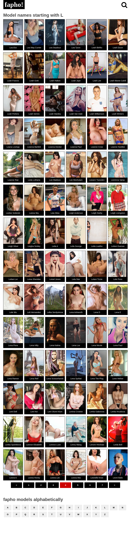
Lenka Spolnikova (13, 445)
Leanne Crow (97, 147)
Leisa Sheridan (34, 279)
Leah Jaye (76, 81)
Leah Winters (118, 114)
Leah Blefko (97, 47)
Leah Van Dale (76, 114)
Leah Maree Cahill (118, 81)
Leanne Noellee (118, 147)
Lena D (97, 312)
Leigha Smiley (34, 246)
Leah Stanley (55, 114)
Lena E (118, 312)
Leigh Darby (96, 213)
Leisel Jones (55, 279)
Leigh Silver (13, 246)
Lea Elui (13, 47)
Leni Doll (13, 412)
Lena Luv (76, 345)
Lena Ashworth (76, 312)
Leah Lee (97, 81)
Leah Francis (13, 81)
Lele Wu (13, 312)
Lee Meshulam (76, 180)
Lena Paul (117, 345)
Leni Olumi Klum (55, 412)
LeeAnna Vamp (118, 180)
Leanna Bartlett (34, 147)
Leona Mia (76, 478)
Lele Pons (117, 279)
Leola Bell (117, 445)
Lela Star (76, 279)
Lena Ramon (13, 378)
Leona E (13, 478)
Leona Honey (34, 478)
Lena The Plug (96, 378)
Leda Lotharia (34, 180)
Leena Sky (34, 213)
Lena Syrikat (76, 378)
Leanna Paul (76, 147)
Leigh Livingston (118, 213)
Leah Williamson (96, 114)
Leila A (55, 246)
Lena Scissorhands (54, 378)
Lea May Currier (34, 47)
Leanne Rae (13, 180)
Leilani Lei (13, 279)
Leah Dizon (118, 47)
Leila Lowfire (97, 246)
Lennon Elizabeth (34, 445)
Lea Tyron (75, 47)
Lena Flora (13, 345)
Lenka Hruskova (118, 412)
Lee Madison (55, 180)
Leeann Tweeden (97, 180)
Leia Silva (55, 213)
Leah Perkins (13, 114)
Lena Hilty (34, 345)
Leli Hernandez (34, 312)
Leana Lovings (13, 147)
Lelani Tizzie (96, 279)
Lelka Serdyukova (55, 312)
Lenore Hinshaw (97, 445)
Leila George (76, 246)
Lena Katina (55, 345)
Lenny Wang (76, 445)
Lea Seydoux (55, 47)
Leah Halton (55, 81)
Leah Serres (34, 114)
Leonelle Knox (97, 478)
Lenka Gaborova (96, 412)
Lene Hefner (117, 378)
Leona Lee (55, 478)
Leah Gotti (34, 81)
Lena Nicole (97, 345)
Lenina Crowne (76, 412)
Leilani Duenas (117, 246)
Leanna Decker (55, 147)
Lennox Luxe (55, 445)
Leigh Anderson (76, 213)
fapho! (14, 4)
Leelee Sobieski (13, 213)
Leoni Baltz (118, 478)
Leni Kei (34, 412)
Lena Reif (34, 378)
